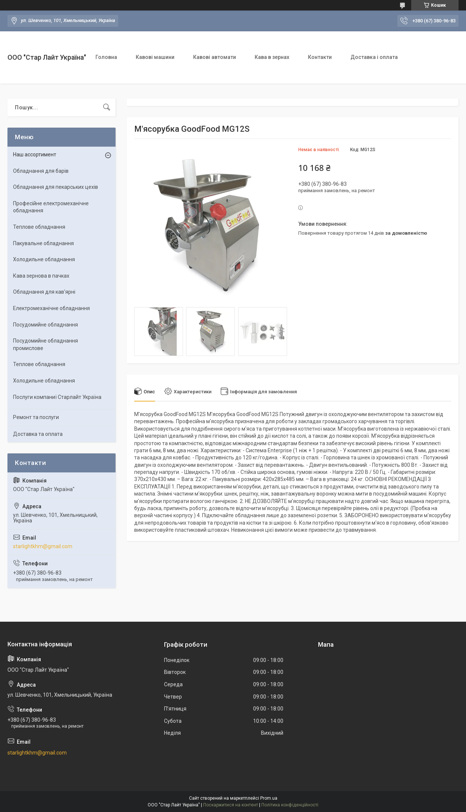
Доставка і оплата (374, 57)
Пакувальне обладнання (43, 243)
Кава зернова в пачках (41, 276)
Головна (106, 57)
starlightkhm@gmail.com (42, 546)
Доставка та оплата (38, 434)
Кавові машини (155, 57)
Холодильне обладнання (44, 259)
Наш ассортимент (34, 154)
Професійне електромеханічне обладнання (51, 207)
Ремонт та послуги (36, 417)
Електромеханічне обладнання (51, 308)
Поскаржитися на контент (230, 805)
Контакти (320, 57)
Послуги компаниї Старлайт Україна (57, 397)
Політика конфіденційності (289, 805)
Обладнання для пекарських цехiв (55, 187)
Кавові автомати (214, 57)
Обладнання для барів (41, 171)
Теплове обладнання (39, 227)
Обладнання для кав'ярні (44, 292)
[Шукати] (107, 107)
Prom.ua (268, 798)
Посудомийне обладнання (45, 325)
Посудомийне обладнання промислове (45, 344)
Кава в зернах (272, 57)
